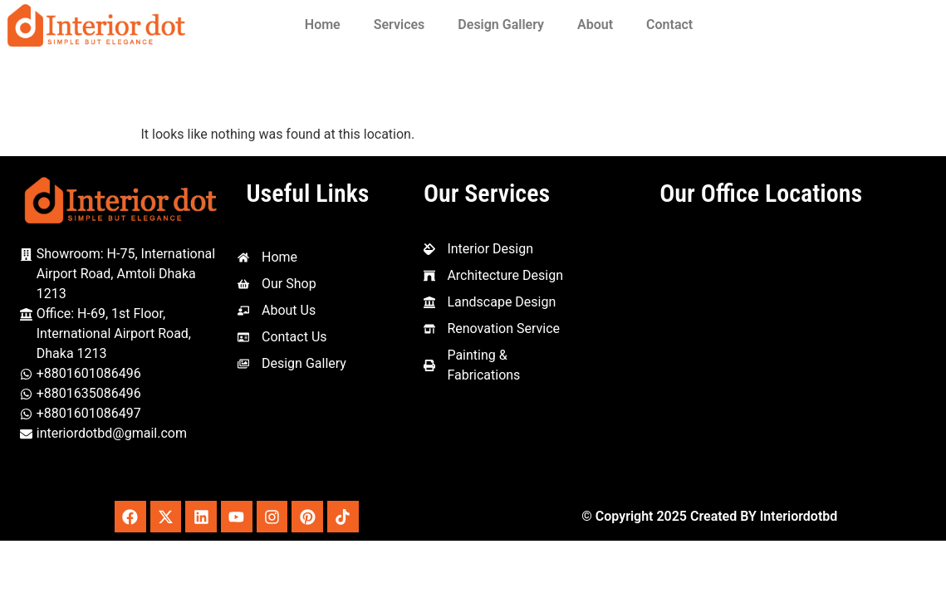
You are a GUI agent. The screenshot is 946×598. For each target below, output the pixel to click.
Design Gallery (501, 24)
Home (323, 24)
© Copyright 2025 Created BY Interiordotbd (709, 517)
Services (399, 24)
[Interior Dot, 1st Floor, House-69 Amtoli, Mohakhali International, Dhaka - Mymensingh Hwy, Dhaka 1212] (760, 353)
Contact (669, 24)
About (595, 24)
